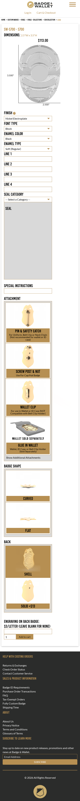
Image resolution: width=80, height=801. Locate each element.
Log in (28, 12)
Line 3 (8, 174)
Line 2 (8, 164)
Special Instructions (18, 285)
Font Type (10, 123)
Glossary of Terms (13, 733)
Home (3, 19)
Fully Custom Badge (14, 703)
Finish (10, 113)
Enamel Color (13, 133)
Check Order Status (14, 669)
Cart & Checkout (46, 12)
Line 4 (8, 184)
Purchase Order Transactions (19, 691)
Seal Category (13, 194)
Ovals (23, 19)
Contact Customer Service (17, 673)
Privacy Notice (11, 725)
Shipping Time (11, 707)
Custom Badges (13, 19)
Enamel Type (12, 143)
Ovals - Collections (34, 19)
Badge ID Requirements (16, 687)
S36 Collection (49, 19)
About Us (8, 721)
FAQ (5, 695)
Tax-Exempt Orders (14, 699)
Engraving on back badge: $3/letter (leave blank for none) (27, 624)
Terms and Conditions (15, 729)
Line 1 (8, 154)
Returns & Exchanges (15, 665)
